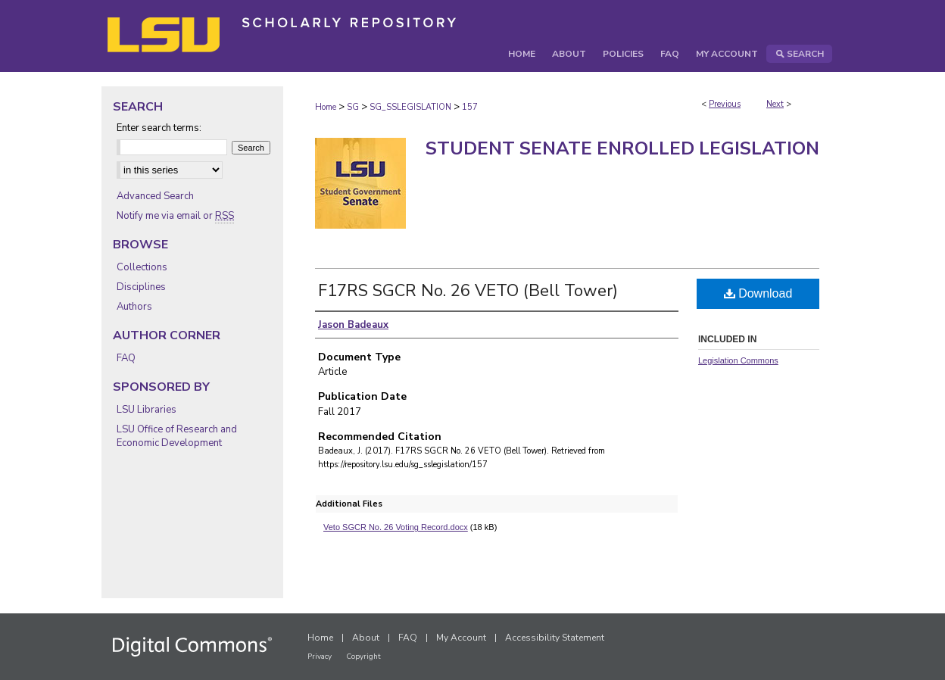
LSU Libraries (146, 409)
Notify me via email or (175, 216)
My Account (461, 638)
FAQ (126, 358)
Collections (142, 267)
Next (775, 104)
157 (470, 107)
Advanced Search (155, 196)
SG (353, 107)
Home (325, 107)
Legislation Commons (738, 360)
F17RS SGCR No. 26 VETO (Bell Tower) (468, 290)
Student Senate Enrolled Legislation (622, 148)
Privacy (319, 656)
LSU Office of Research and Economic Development (177, 436)
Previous (725, 104)
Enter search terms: (159, 128)
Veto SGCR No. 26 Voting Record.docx (395, 527)
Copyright (363, 656)
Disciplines (141, 287)
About (365, 638)
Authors (134, 306)
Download (758, 293)
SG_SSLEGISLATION (410, 107)
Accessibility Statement (554, 638)
